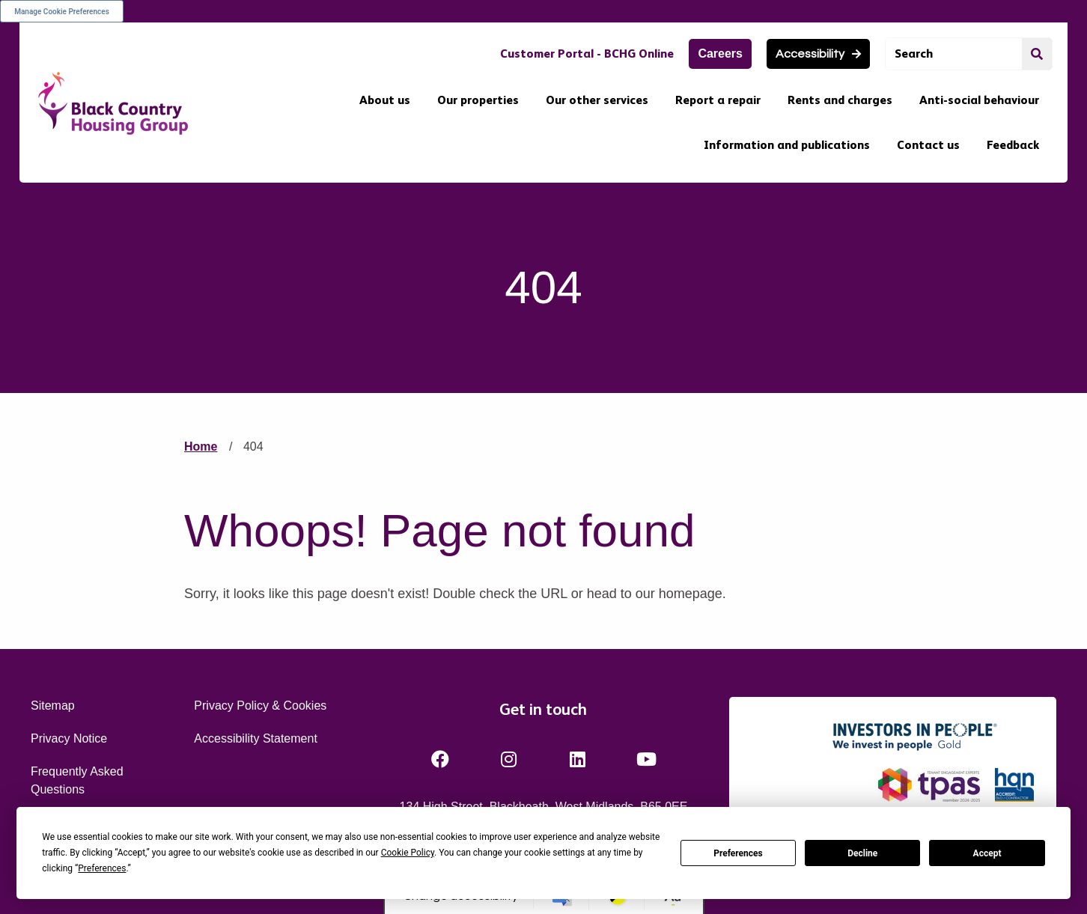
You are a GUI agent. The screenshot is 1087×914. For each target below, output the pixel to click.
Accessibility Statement (255, 738)
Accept (987, 853)
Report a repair (718, 100)
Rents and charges (840, 100)
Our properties (478, 100)
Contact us (928, 145)
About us (384, 100)
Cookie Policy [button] (407, 852)
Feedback (1013, 145)
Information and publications (787, 145)
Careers (720, 53)
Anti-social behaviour (979, 100)
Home (200, 446)
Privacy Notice (69, 738)
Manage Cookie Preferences (61, 11)
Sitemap (53, 705)
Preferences (738, 853)
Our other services (597, 100)
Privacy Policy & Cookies (260, 705)
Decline (862, 853)
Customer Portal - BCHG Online (587, 53)
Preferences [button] (102, 868)
